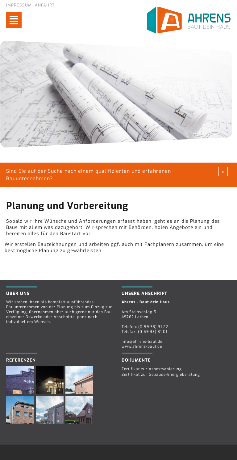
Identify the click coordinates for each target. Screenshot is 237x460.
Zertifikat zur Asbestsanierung (152, 369)
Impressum (19, 5)
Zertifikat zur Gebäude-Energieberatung (161, 374)
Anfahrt (45, 5)
